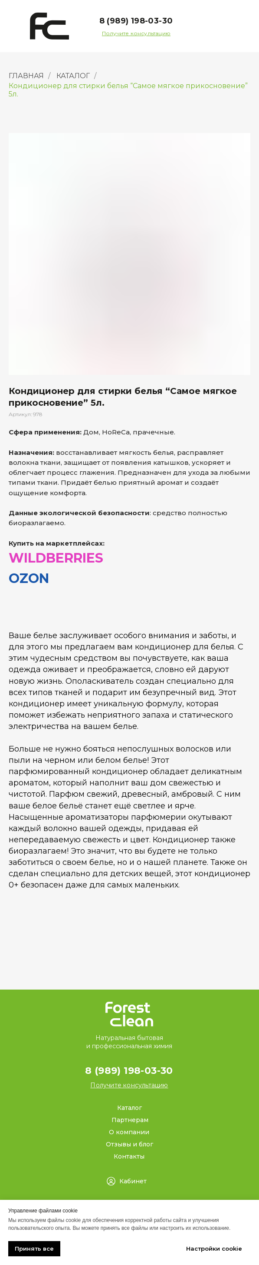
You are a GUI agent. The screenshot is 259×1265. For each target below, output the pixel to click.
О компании (129, 1132)
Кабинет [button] (133, 1181)
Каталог (129, 1108)
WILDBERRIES (56, 558)
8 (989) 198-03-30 (136, 21)
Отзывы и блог (129, 1144)
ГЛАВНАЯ (26, 76)
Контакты (129, 1156)
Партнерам (129, 1120)
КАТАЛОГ (73, 76)
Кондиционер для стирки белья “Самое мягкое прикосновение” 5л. (128, 90)
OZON (29, 578)
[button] (136, 33)
